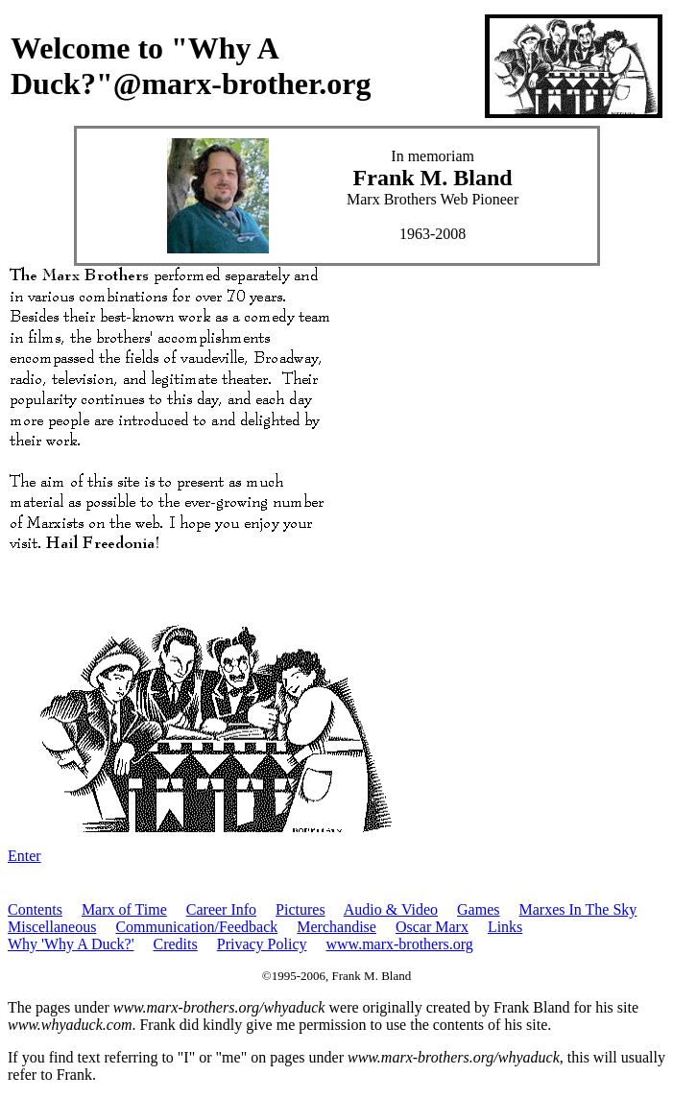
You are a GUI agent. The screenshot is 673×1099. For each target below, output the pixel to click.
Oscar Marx (432, 927)
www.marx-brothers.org (399, 944)
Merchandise (336, 927)
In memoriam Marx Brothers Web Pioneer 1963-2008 (432, 195)
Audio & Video (391, 909)
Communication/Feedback (196, 927)
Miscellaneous (52, 927)
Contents (35, 909)
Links (505, 927)
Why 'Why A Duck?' (71, 944)
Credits (176, 944)
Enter (24, 856)
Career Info (221, 909)
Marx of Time (124, 909)
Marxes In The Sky (578, 909)
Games (478, 909)
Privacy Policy (262, 944)
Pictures (300, 909)
